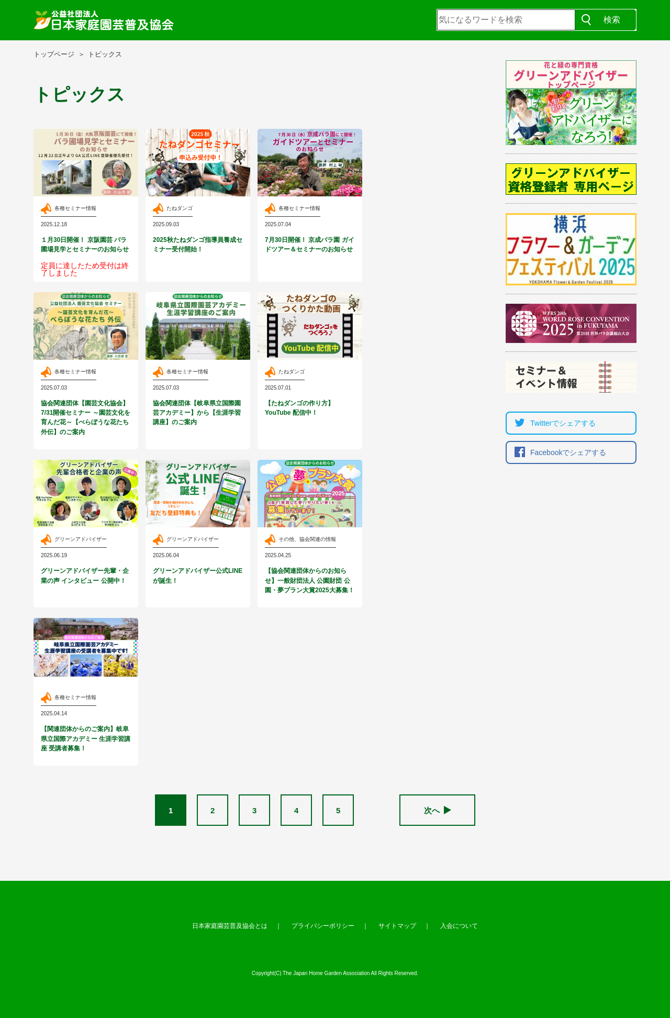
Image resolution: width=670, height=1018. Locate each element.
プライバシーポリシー (323, 926)
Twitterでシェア (552, 423)
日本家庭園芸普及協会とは (229, 926)
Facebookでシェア (557, 452)
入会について (459, 926)
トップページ (54, 54)
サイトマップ (397, 926)
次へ (437, 810)
